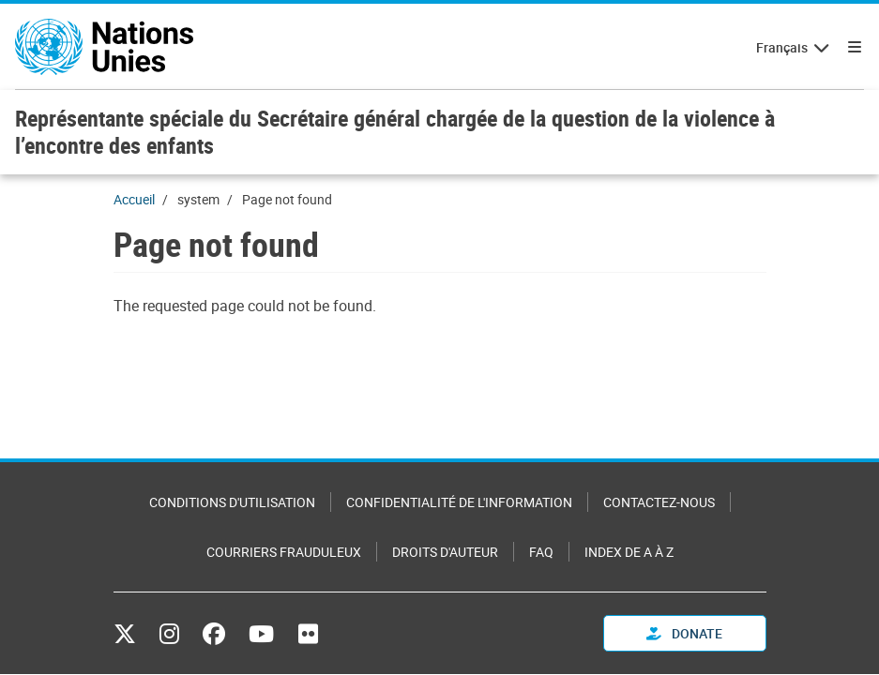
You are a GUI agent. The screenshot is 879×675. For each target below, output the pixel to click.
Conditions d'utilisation (232, 502)
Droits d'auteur (445, 552)
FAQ (541, 552)
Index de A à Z (629, 552)
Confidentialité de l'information (459, 502)
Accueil (134, 199)
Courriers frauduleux (283, 552)
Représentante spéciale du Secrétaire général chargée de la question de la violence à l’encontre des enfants (395, 131)
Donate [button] (684, 633)
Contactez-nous (659, 502)
